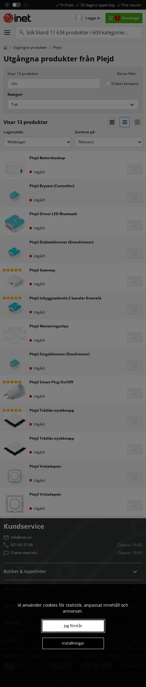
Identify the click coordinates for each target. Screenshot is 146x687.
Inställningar (73, 643)
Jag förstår (73, 625)
